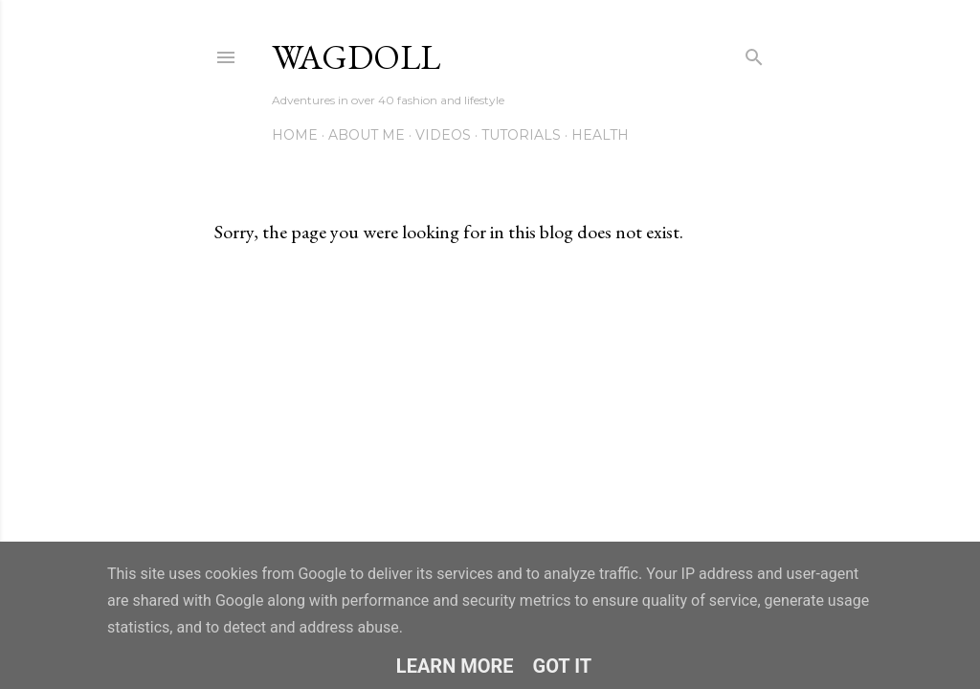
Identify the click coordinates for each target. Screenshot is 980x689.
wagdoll (356, 56)
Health (600, 135)
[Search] (754, 53)
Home (295, 135)
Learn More (455, 666)
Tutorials (521, 135)
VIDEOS (443, 135)
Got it (562, 666)
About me (366, 135)
